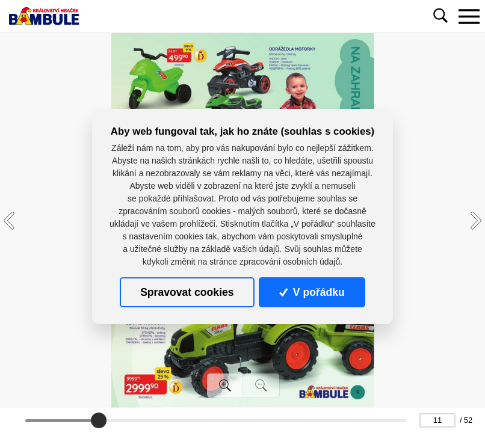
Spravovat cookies (186, 292)
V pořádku (311, 292)
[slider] (99, 420)
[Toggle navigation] (469, 16)
